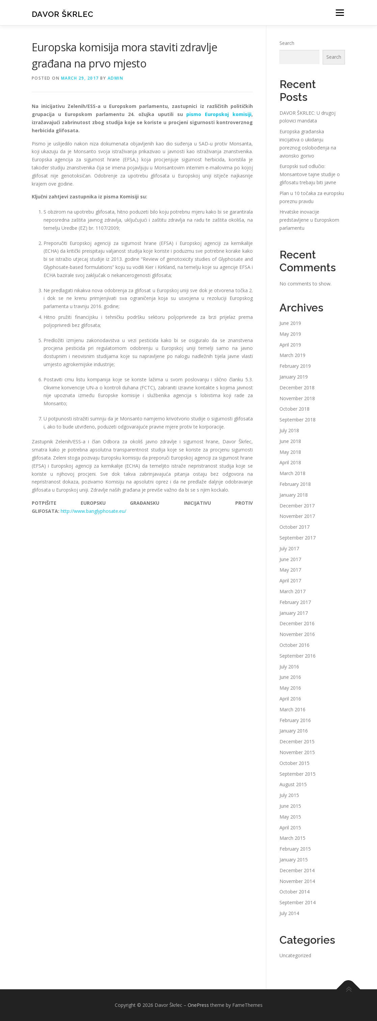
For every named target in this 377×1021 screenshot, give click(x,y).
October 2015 (294, 763)
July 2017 (289, 548)
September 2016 (297, 656)
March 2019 (292, 355)
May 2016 (290, 688)
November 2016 (297, 634)
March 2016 (292, 709)
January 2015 (293, 859)
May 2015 (290, 816)
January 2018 (293, 495)
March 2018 (292, 473)
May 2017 (290, 570)
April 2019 (290, 344)
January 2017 (293, 613)
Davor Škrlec (62, 13)
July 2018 (289, 430)
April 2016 (290, 698)
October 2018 (294, 409)
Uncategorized (295, 955)
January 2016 (293, 730)
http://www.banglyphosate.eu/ (93, 511)
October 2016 (294, 645)
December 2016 (297, 623)
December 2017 (297, 505)
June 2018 (290, 441)
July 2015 (289, 795)
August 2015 (293, 784)
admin (116, 78)
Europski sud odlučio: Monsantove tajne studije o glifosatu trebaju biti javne (309, 174)
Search (286, 43)
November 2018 (297, 398)
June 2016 (290, 677)
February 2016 (295, 720)
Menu (340, 12)
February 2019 (295, 366)
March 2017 (292, 591)
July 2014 (289, 913)
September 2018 (297, 419)
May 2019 (290, 334)
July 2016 (289, 666)
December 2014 (297, 870)
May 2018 (290, 452)
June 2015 (290, 806)
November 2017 (297, 516)
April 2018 (290, 462)
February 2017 (295, 602)
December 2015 (297, 741)
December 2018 (297, 387)
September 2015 (297, 774)
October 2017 (294, 527)
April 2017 (290, 580)
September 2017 (297, 537)
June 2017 (290, 559)
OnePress (198, 1005)
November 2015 (297, 752)
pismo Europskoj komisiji (218, 114)
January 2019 (293, 377)
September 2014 (297, 902)
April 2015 (290, 827)
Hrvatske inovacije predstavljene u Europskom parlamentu (309, 220)
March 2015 (292, 838)
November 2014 (297, 881)
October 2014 (294, 891)
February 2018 (295, 484)
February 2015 (295, 849)
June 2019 (290, 323)
